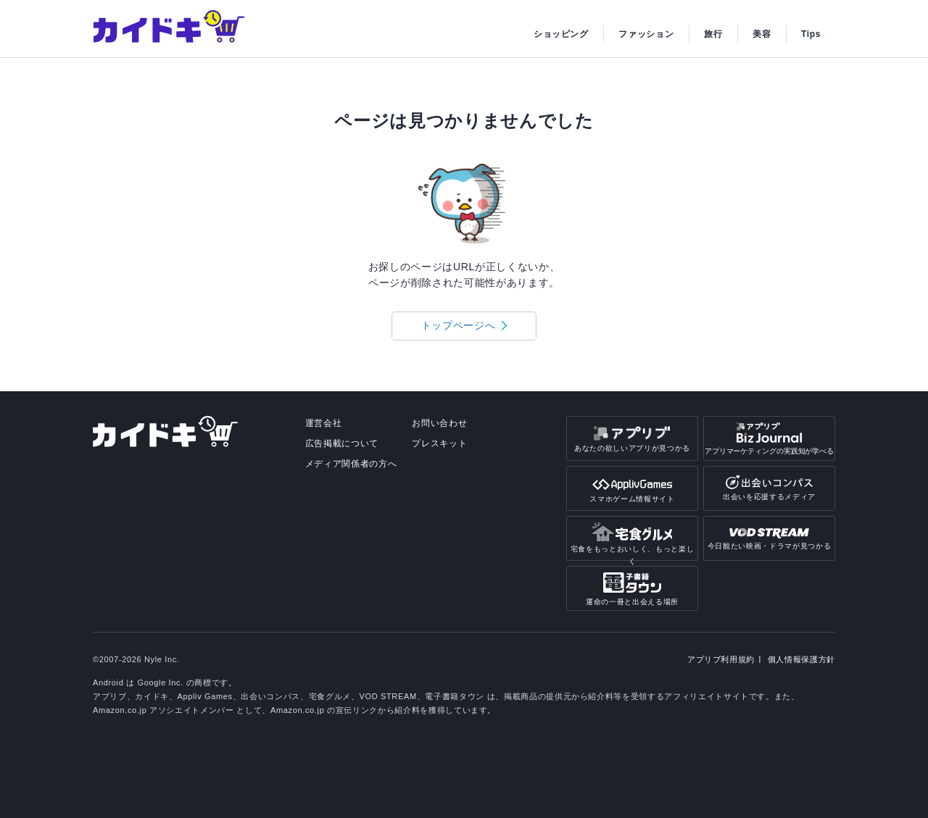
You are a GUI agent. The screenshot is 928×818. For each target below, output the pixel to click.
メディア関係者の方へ (351, 464)
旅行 (713, 34)
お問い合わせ (439, 423)
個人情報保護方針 (801, 659)
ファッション (646, 34)
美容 (762, 34)
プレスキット (439, 443)
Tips (811, 34)
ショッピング (561, 34)
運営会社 (323, 423)
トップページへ (458, 325)
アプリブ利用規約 (721, 659)
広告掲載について (341, 443)
